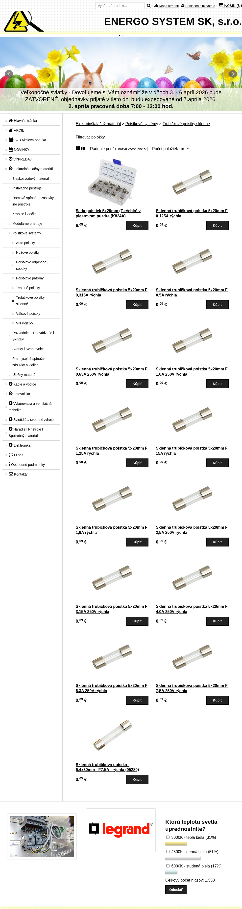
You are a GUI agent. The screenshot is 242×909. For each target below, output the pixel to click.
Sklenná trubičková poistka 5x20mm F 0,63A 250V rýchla (111, 371)
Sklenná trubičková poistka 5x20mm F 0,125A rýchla (192, 213)
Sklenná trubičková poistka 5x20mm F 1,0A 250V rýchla (192, 371)
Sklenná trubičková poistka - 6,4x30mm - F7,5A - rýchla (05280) (107, 767)
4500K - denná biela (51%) (192, 852)
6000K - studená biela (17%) (193, 866)
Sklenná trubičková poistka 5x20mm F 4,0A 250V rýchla (192, 609)
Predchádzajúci (9, 74)
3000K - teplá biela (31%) (191, 837)
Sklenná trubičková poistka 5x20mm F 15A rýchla (192, 450)
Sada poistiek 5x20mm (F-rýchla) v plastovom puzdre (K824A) (108, 213)
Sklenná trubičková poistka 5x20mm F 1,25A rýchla (111, 450)
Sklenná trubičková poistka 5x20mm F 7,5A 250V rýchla (192, 688)
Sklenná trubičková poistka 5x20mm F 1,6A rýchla (111, 530)
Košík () (230, 5)
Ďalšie (233, 74)
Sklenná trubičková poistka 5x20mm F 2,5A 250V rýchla (192, 530)
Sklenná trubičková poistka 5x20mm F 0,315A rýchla (111, 292)
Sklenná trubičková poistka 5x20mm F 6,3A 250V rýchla (111, 688)
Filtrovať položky (90, 137)
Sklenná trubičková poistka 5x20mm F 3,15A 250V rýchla (111, 609)
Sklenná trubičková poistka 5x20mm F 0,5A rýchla (192, 292)
